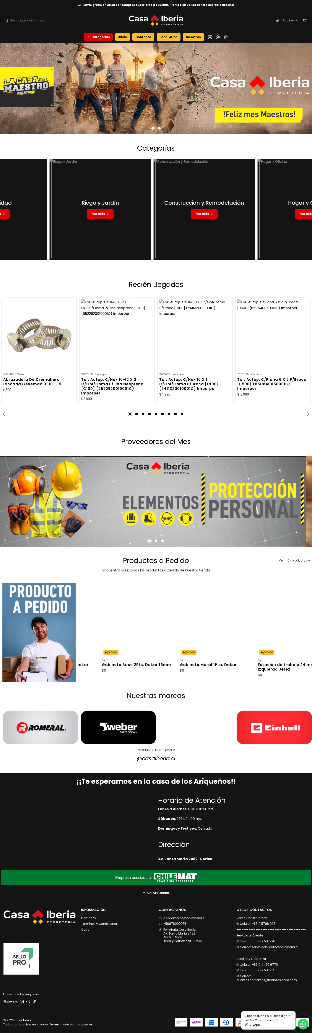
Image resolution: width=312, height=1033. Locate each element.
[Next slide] (307, 414)
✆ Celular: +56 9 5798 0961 (256, 924)
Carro (85, 929)
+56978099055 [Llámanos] (172, 924)
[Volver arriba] (156, 893)
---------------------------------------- (271, 929)
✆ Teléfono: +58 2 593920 (255, 941)
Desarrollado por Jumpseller (71, 1024)
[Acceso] (285, 20)
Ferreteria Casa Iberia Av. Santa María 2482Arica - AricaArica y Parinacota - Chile (180, 935)
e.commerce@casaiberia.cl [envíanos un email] (182, 918)
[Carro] (304, 20)
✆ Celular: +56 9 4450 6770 (257, 964)
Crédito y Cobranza (251, 959)
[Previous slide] (4, 414)
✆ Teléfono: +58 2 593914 (255, 970)
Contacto (88, 918)
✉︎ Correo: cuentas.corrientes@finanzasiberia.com (266, 978)
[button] (98, 37)
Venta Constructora (251, 918)
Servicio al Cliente (249, 935)
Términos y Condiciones (99, 924)
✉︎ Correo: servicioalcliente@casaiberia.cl (267, 947)
